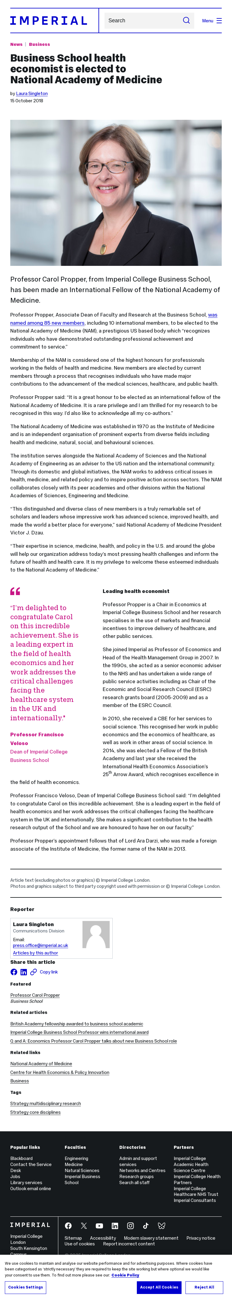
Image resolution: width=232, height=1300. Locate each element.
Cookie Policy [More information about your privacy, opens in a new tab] (125, 1275)
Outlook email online (30, 1188)
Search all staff (134, 1182)
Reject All (204, 1287)
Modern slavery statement (151, 1238)
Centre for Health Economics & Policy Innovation (59, 1072)
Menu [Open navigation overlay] (212, 21)
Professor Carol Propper (35, 995)
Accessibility (103, 1238)
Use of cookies (80, 1244)
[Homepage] (54, 20)
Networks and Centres (142, 1170)
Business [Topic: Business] (39, 44)
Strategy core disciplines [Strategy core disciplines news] (35, 1112)
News (16, 44)
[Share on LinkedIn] (23, 972)
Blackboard (21, 1158)
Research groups (136, 1176)
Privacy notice (200, 1238)
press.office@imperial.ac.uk (40, 945)
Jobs (15, 1176)
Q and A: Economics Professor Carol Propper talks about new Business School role (93, 1041)
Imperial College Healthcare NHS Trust (196, 1191)
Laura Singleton (32, 93)
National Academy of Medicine (41, 1063)
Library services (26, 1182)
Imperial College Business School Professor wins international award (79, 1032)
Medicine (74, 1164)
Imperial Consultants (195, 1200)
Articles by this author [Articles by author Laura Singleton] (35, 953)
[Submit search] (186, 21)
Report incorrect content (129, 1244)
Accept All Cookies (159, 1287)
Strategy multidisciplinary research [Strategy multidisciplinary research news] (45, 1103)
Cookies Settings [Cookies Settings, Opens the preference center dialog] (25, 1287)
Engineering (76, 1158)
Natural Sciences (82, 1170)
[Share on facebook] (14, 972)
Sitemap (73, 1238)
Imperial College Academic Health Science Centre (191, 1164)
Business (19, 1081)
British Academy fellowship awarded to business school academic (76, 1024)
